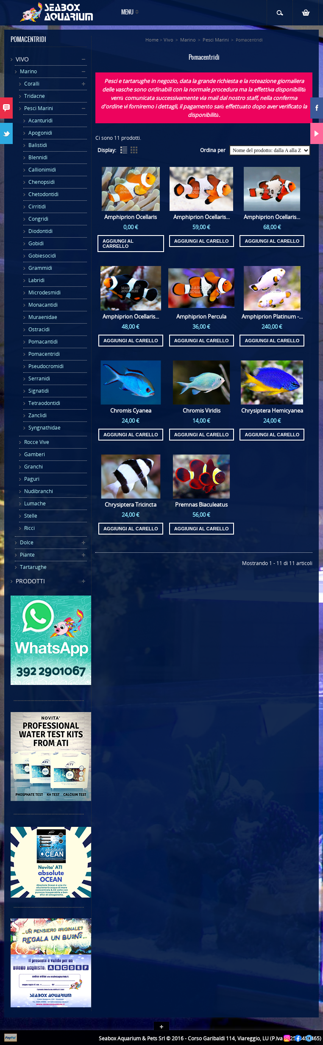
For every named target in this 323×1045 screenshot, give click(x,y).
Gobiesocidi (42, 255)
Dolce (26, 542)
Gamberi (34, 454)
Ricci (29, 528)
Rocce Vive (36, 442)
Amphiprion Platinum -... (272, 316)
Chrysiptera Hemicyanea (272, 410)
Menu (127, 12)
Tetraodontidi (44, 403)
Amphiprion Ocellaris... (201, 217)
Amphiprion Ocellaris (130, 217)
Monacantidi (43, 304)
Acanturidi (40, 120)
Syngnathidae (44, 427)
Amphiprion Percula (201, 316)
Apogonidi (40, 132)
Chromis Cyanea (130, 410)
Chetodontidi (43, 194)
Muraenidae (42, 317)
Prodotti (30, 581)
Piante (27, 554)
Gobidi (36, 243)
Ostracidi (39, 329)
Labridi (36, 280)
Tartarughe (33, 567)
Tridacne (34, 96)
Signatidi (38, 390)
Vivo (22, 59)
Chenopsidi (41, 182)
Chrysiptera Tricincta (130, 504)
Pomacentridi (44, 354)
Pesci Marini (38, 108)
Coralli (31, 83)
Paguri (31, 478)
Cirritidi (37, 206)
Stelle (30, 515)
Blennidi (37, 157)
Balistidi (37, 145)
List (123, 150)
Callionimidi (42, 169)
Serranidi (39, 378)
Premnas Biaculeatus (201, 504)
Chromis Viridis (201, 410)
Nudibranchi (38, 491)
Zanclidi (37, 415)
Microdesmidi (44, 292)
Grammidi (40, 268)
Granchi (33, 466)
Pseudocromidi (46, 366)
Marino (28, 71)
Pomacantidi (43, 341)
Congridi (38, 218)
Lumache (35, 503)
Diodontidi (40, 231)
